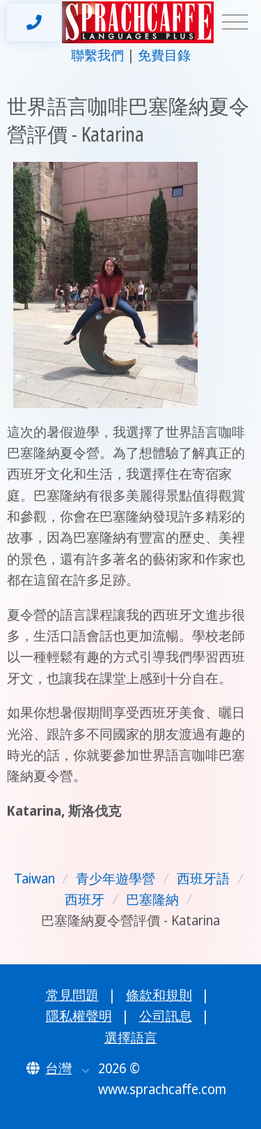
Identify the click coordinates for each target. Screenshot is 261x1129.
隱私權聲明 (79, 1016)
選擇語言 (130, 1038)
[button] (57, 1068)
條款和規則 (159, 995)
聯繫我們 (97, 55)
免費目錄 (164, 55)
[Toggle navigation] (235, 23)
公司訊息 (165, 1016)
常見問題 (72, 995)
